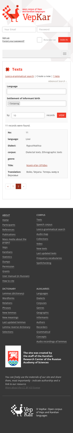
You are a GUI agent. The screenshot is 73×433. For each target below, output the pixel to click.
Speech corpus (44, 224)
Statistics (7, 256)
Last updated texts (46, 253)
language (12, 86)
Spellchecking (43, 262)
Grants (6, 271)
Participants (8, 224)
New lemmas (9, 312)
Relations (7, 302)
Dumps (6, 261)
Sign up (5, 37)
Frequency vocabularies (49, 258)
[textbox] (9, 91)
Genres (40, 307)
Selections (7, 331)
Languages (42, 293)
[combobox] (36, 91)
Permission (8, 266)
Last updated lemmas (14, 322)
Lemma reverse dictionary (16, 327)
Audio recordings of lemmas (51, 341)
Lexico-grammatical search (19, 76)
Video (39, 243)
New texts (41, 248)
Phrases (6, 307)
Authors (40, 322)
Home (5, 219)
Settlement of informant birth (23, 98)
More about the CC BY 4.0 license (22, 387)
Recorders (41, 327)
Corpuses (41, 302)
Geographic (42, 312)
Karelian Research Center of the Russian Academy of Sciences (42, 359)
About (6, 215)
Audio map (42, 234)
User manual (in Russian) (15, 276)
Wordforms (8, 298)
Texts (39, 219)
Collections (42, 238)
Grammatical (43, 331)
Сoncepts (41, 336)
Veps (5, 247)
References (8, 229)
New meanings (10, 317)
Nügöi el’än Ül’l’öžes (36, 165)
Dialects (40, 298)
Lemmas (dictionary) (13, 293)
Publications (9, 234)
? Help (56, 76)
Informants (42, 317)
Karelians (7, 252)
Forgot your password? (13, 41)
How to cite (8, 280)
